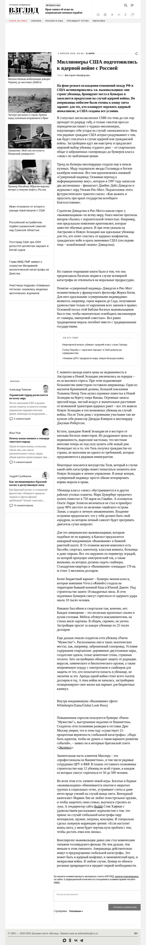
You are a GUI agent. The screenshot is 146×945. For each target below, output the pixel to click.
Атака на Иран (18, 21)
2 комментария (22, 418)
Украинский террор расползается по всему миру (28, 397)
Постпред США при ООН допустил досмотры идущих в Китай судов (29, 245)
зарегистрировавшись (127, 876)
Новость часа (54, 5)
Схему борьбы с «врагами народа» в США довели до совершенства (92, 351)
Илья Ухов (14, 432)
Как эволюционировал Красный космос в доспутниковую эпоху (28, 483)
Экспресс (65, 747)
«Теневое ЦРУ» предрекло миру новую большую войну (93, 358)
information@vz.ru (88, 933)
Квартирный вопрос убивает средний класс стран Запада (94, 344)
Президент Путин (78, 21)
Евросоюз (99, 21)
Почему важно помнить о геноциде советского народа (29, 440)
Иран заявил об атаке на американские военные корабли (63, 11)
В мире (90, 53)
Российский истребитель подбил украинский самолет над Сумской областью (27, 226)
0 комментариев (23, 462)
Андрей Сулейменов (20, 476)
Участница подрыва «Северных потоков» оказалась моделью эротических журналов (29, 289)
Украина (36, 21)
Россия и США (54, 21)
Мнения (15, 381)
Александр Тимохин (20, 389)
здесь (57, 882)
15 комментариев (23, 505)
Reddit (98, 806)
